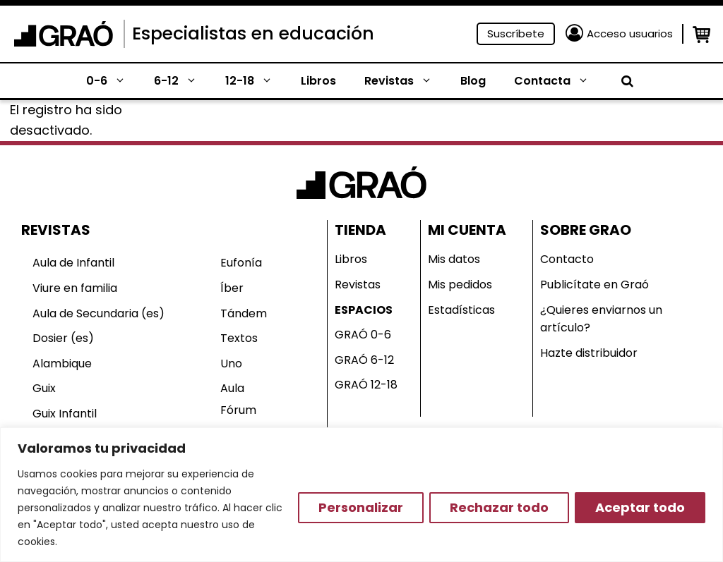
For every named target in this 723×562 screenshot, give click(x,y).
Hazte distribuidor (589, 353)
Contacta (558, 81)
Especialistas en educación (253, 33)
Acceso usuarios (630, 33)
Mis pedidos (460, 284)
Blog (473, 81)
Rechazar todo (499, 507)
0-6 (113, 81)
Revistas (405, 81)
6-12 (182, 81)
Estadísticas (461, 310)
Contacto (567, 259)
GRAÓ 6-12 (364, 360)
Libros (318, 81)
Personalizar (360, 507)
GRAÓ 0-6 (363, 334)
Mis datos (454, 259)
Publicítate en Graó (594, 284)
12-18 (256, 81)
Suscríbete (515, 33)
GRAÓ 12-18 (366, 385)
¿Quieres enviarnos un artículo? (601, 319)
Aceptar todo (640, 507)
